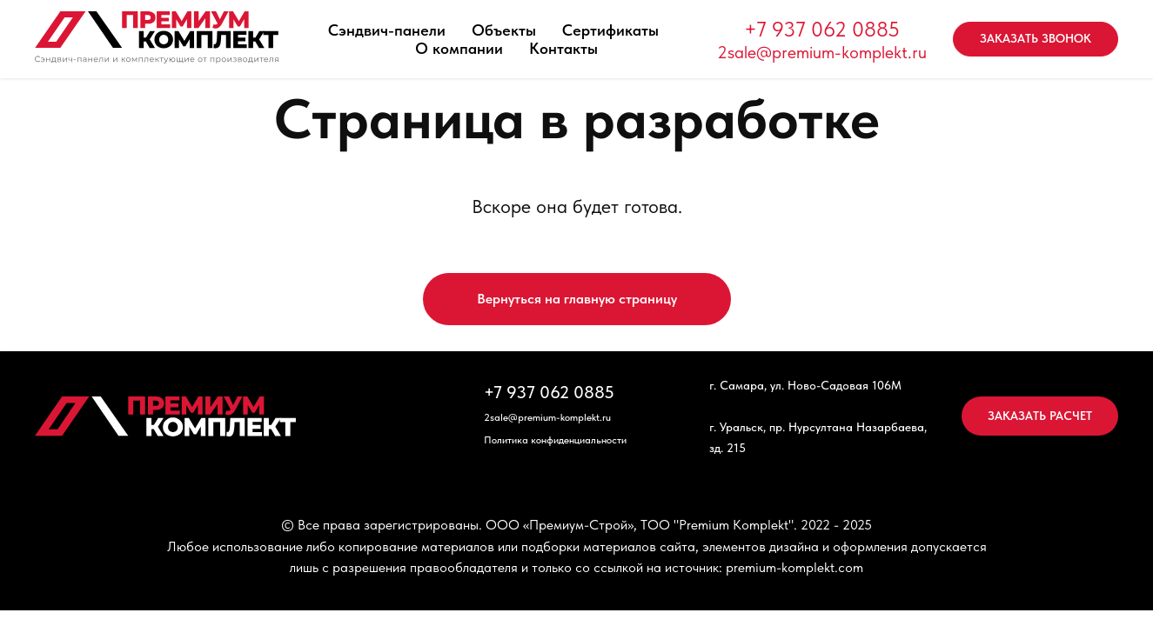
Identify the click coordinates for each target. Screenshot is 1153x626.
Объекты (504, 30)
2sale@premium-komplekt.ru (822, 52)
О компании (459, 48)
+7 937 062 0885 (822, 29)
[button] (1035, 39)
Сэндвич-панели (387, 30)
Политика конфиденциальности (555, 440)
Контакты (563, 48)
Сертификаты (610, 30)
